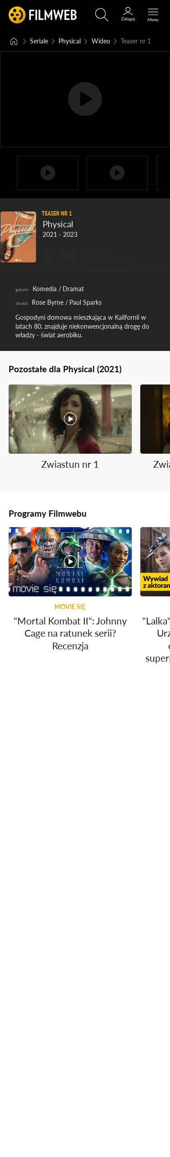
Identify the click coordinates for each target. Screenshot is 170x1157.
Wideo (101, 41)
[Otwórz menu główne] (153, 15)
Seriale (39, 41)
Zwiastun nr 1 (70, 464)
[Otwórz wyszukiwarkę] (102, 15)
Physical (69, 41)
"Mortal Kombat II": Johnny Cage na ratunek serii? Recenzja (70, 633)
